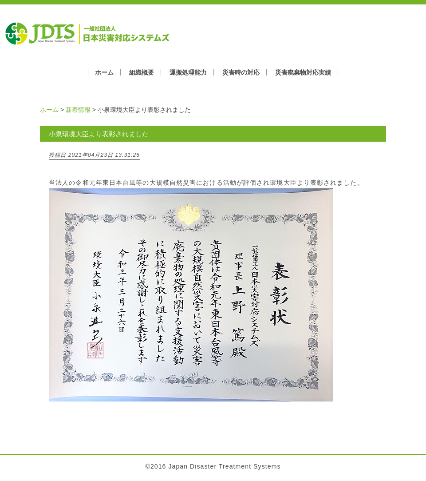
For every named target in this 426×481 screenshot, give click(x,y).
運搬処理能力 (188, 72)
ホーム (104, 72)
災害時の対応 (241, 72)
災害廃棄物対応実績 (303, 72)
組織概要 (141, 72)
